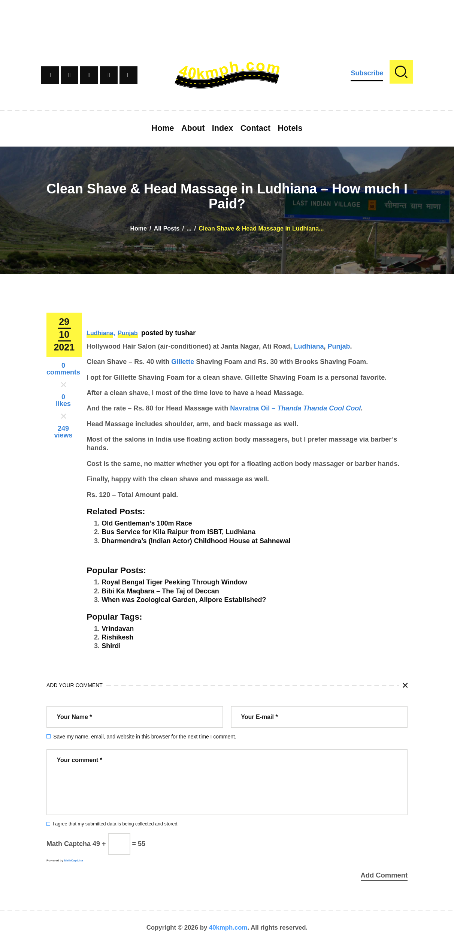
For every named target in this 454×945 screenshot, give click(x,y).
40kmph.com (228, 928)
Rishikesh (117, 637)
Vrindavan (118, 628)
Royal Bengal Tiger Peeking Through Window (174, 582)
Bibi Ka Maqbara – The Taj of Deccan (160, 591)
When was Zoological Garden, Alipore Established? (184, 600)
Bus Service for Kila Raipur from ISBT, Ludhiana (178, 532)
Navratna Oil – (295, 408)
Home (138, 228)
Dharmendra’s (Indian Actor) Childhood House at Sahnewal (196, 541)
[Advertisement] (227, 17)
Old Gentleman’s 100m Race (147, 523)
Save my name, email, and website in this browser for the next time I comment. (144, 736)
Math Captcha (68, 844)
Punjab (127, 333)
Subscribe (367, 73)
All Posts (166, 228)
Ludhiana (100, 333)
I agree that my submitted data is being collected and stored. (115, 824)
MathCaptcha (73, 860)
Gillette (182, 361)
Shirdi (111, 646)
